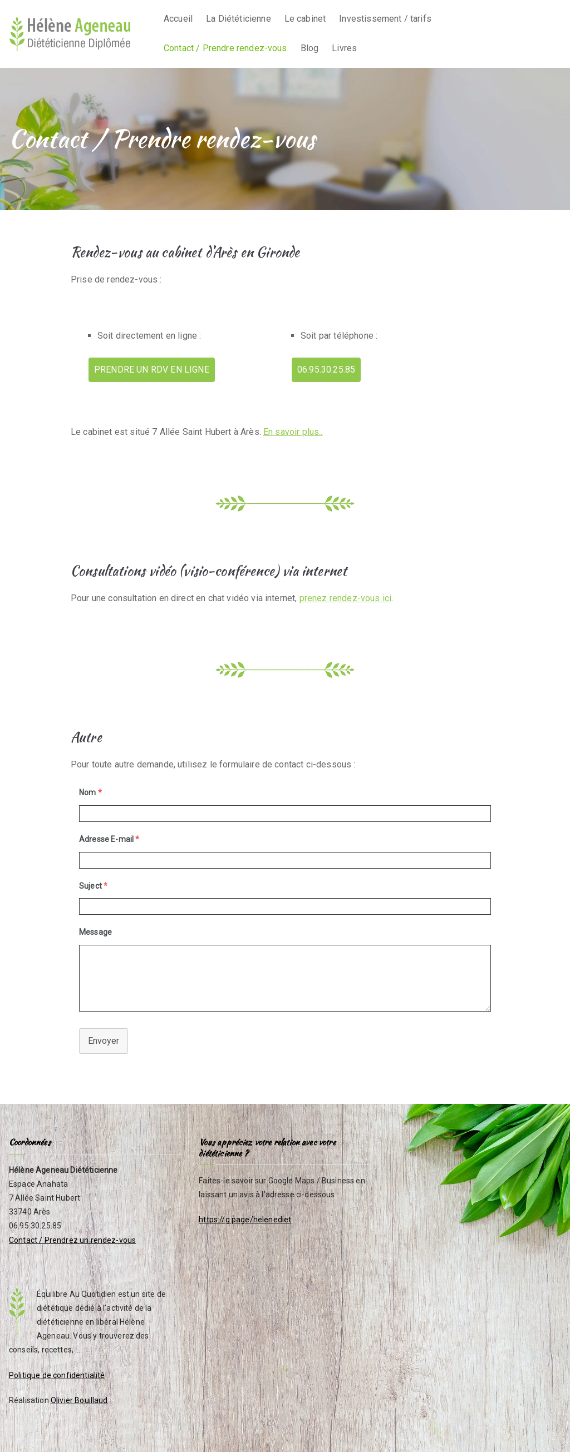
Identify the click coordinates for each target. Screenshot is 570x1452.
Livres (344, 48)
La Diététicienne (238, 18)
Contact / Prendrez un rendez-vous (72, 1240)
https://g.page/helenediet (245, 1219)
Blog (310, 48)
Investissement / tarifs (385, 18)
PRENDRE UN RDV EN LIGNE (151, 369)
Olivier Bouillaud (79, 1400)
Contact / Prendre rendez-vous (225, 48)
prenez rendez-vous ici (345, 598)
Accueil (178, 18)
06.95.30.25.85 (326, 369)
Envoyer (103, 1040)
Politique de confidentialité (57, 1375)
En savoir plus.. (293, 432)
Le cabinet (305, 18)
